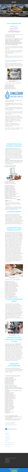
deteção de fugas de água (9, 60)
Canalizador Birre (7, 435)
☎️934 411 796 (7, 462)
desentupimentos (17, 57)
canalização (13, 57)
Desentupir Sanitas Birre (8, 446)
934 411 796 (17, 277)
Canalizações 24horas (9, 46)
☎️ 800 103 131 (14, 470)
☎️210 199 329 (7, 460)
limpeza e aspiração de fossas (12, 61)
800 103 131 (16, 26)
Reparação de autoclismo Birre (9, 384)
